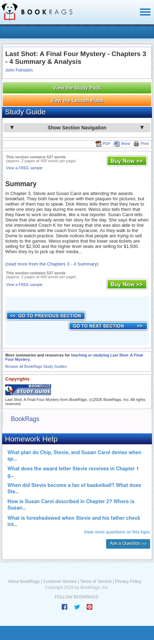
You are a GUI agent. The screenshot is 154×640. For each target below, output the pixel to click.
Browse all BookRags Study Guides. (36, 366)
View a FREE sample (24, 168)
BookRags (25, 418)
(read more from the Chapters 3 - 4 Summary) (51, 264)
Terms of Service (95, 581)
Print (141, 143)
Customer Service (59, 581)
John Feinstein (19, 70)
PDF (103, 143)
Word (122, 143)
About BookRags (24, 581)
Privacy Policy (128, 581)
